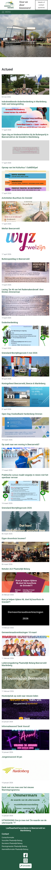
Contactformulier (8, 838)
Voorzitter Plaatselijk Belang (12, 841)
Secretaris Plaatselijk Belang (12, 843)
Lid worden (25, 866)
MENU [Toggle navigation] (6, 12)
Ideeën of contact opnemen (41, 5)
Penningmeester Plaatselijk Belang (14, 846)
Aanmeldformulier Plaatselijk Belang (15, 849)
